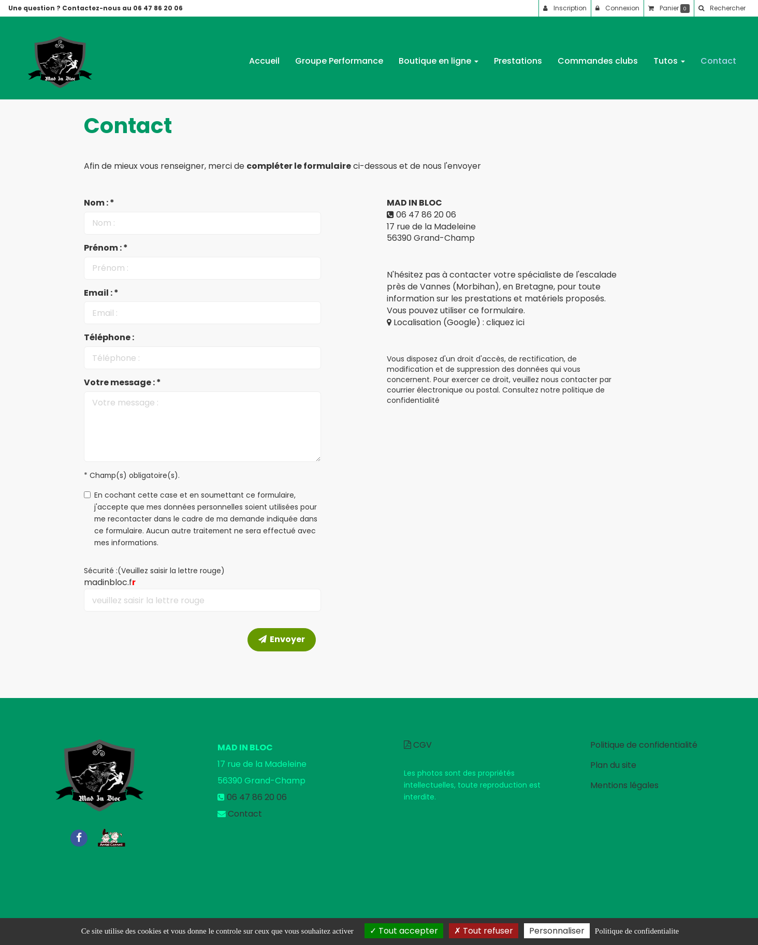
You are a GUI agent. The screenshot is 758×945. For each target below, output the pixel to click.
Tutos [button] (669, 57)
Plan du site (613, 765)
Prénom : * (106, 248)
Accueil (264, 57)
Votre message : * (122, 382)
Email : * (101, 293)
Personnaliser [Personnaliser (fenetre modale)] (557, 931)
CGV (418, 745)
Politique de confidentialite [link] (637, 931)
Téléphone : (109, 337)
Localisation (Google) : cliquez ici (455, 322)
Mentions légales (624, 785)
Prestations (518, 57)
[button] (722, 8)
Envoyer (281, 639)
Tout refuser (483, 931)
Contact (718, 57)
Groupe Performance (339, 57)
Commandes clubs (598, 57)
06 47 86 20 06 (426, 215)
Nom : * (99, 203)
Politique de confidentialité (643, 745)
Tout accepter (404, 931)
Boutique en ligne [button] (438, 57)
